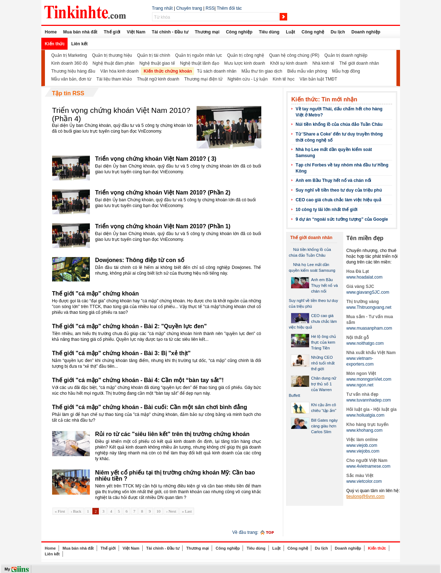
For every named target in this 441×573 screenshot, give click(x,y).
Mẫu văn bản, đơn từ (71, 79)
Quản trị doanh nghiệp (346, 55)
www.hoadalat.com (364, 277)
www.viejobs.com (363, 451)
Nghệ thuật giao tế (157, 63)
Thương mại (207, 32)
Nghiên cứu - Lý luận (248, 79)
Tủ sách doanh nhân (216, 71)
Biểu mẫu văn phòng (307, 71)
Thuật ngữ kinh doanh (158, 79)
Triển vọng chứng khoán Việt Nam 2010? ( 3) (155, 159)
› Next (171, 511)
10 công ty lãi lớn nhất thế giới (327, 209)
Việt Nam (136, 32)
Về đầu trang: (245, 532)
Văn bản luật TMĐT (318, 79)
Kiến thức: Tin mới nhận (324, 99)
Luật (290, 32)
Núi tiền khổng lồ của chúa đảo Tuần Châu (339, 124)
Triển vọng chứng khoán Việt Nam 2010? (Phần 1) (163, 226)
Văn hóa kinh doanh (119, 71)
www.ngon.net (359, 385)
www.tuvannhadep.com (368, 400)
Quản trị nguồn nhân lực (198, 55)
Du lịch (338, 32)
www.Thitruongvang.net (368, 307)
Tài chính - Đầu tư (170, 32)
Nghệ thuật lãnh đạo (199, 63)
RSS (210, 8)
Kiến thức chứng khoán (168, 71)
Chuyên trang (189, 8)
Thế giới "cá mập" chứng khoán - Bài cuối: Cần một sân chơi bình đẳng (149, 407)
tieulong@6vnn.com (365, 496)
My (7, 569)
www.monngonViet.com (368, 379)
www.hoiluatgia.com (365, 415)
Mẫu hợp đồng (346, 71)
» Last (187, 511)
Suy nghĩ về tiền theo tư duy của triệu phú (339, 190)
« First (60, 511)
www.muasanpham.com (369, 328)
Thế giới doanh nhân (359, 63)
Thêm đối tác (229, 8)
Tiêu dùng (269, 32)
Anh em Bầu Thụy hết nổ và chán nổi (333, 180)
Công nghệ (313, 32)
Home (51, 32)
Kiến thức (55, 43)
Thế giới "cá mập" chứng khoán (95, 293)
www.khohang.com (364, 430)
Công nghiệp (239, 32)
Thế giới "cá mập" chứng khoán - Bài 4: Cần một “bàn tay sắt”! (138, 380)
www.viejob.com (361, 445)
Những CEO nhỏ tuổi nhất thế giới (323, 363)
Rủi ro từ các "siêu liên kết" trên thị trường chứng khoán (172, 434)
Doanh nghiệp (366, 32)
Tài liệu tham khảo (114, 79)
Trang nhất (162, 8)
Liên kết (79, 43)
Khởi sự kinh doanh (289, 63)
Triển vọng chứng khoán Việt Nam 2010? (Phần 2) (163, 192)
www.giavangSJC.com (367, 292)
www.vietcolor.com (364, 481)
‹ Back (76, 511)
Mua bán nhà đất (80, 32)
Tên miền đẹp (364, 238)
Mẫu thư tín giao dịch (262, 71)
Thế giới (112, 32)
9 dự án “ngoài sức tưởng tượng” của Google (342, 219)
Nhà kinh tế (323, 63)
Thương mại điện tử (203, 79)
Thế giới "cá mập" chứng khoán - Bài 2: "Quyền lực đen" (129, 326)
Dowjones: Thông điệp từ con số (140, 260)
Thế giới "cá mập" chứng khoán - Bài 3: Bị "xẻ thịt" (121, 353)
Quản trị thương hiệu (112, 55)
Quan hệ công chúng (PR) (294, 55)
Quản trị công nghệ (245, 55)
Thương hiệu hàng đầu (73, 71)
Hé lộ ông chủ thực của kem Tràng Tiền (323, 342)
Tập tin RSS (68, 93)
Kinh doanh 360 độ (69, 63)
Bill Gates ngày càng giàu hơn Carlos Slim (324, 426)
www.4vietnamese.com (368, 466)
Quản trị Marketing (69, 55)
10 (158, 511)
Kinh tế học (284, 79)
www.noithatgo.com (365, 343)
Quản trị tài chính (153, 55)
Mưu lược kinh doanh (244, 63)
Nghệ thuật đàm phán (113, 63)
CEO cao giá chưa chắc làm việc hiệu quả (338, 199)
